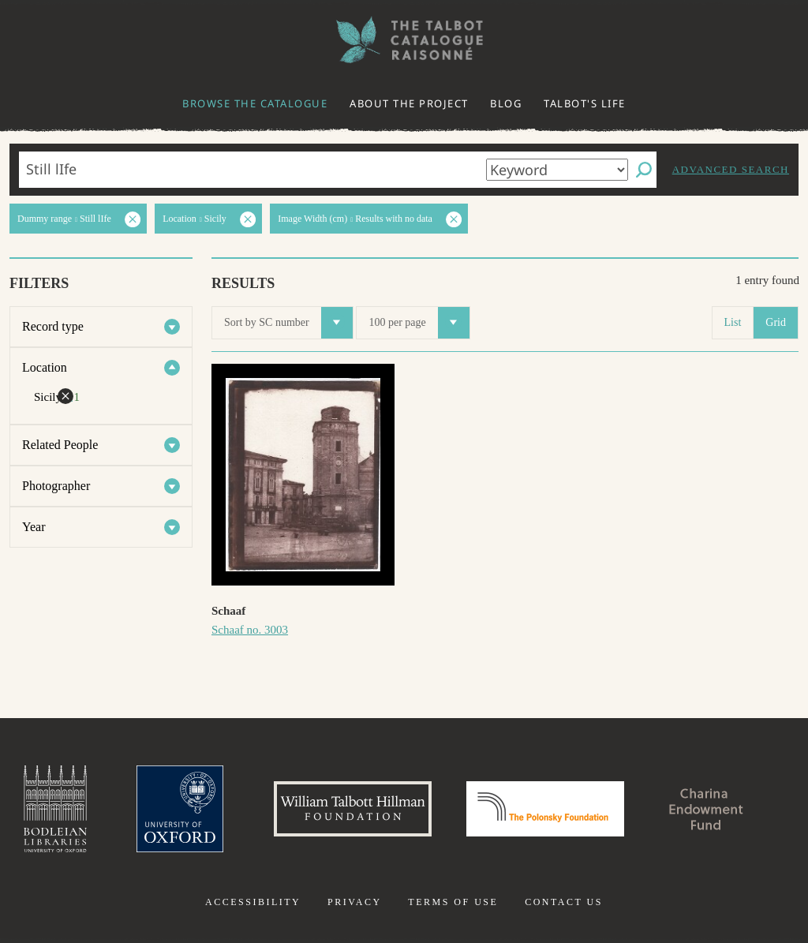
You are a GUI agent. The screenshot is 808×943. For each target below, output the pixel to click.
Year (33, 526)
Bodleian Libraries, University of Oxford (55, 808)
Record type (53, 326)
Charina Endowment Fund (706, 808)
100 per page (418, 323)
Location (44, 367)
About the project (409, 103)
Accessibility (253, 901)
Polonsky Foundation (545, 808)
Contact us (564, 901)
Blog (506, 103)
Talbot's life (585, 103)
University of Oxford (180, 808)
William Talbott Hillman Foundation (353, 808)
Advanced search (730, 169)
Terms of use (453, 901)
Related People (60, 444)
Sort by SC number (288, 323)
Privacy (354, 901)
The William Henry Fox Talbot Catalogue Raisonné (404, 40)
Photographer (56, 485)
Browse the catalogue (254, 103)
